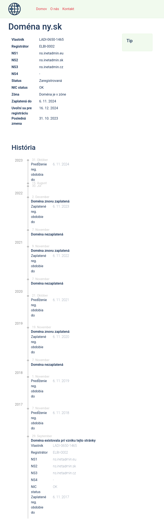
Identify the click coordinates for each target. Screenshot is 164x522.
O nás (54, 9)
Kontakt (68, 9)
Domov (41, 9)
